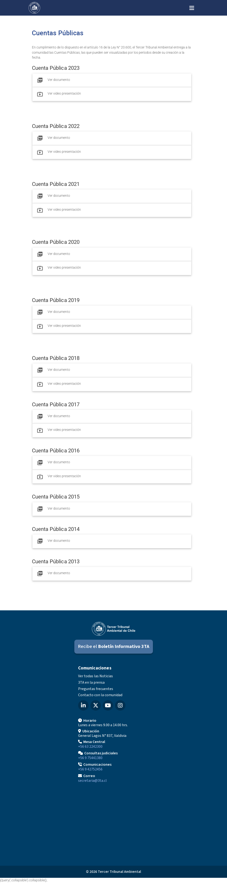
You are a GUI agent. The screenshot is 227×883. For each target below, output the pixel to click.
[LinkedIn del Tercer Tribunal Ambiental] (83, 705)
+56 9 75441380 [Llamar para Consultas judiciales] (90, 758)
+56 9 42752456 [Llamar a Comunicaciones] (90, 769)
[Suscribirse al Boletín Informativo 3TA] (113, 647)
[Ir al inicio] (34, 8)
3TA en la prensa (91, 682)
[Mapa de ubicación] (113, 822)
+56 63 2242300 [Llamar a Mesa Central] (90, 746)
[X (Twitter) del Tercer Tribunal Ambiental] (95, 705)
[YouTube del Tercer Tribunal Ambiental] (108, 705)
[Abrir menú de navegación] (191, 7)
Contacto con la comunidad (100, 695)
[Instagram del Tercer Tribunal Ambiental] (120, 705)
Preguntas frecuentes (95, 688)
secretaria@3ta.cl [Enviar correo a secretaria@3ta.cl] (92, 780)
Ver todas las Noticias (95, 676)
